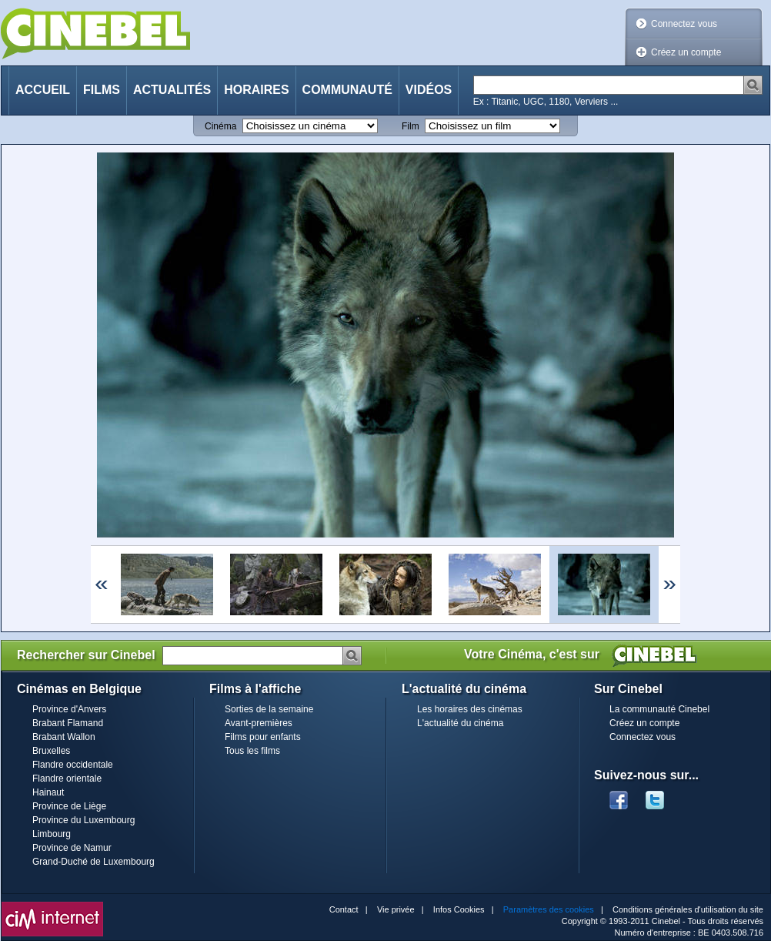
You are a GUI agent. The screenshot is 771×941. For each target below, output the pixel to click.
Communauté (347, 89)
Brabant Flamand (67, 723)
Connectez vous (684, 23)
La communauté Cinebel (659, 709)
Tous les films (252, 750)
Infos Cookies (459, 909)
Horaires (256, 89)
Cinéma (220, 126)
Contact (344, 909)
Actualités (172, 89)
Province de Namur (72, 847)
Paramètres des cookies (548, 909)
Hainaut (48, 792)
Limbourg (51, 834)
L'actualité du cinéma (460, 723)
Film (410, 126)
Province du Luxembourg (83, 820)
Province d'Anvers (69, 709)
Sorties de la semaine (269, 709)
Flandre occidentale (72, 764)
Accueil (42, 89)
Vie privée (396, 909)
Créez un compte (686, 52)
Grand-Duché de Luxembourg (93, 861)
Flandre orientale (67, 778)
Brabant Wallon (63, 737)
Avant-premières (258, 723)
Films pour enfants (263, 737)
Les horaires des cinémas (469, 709)
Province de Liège (69, 806)
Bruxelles (51, 750)
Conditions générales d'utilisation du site (687, 909)
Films (101, 89)
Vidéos (429, 89)
